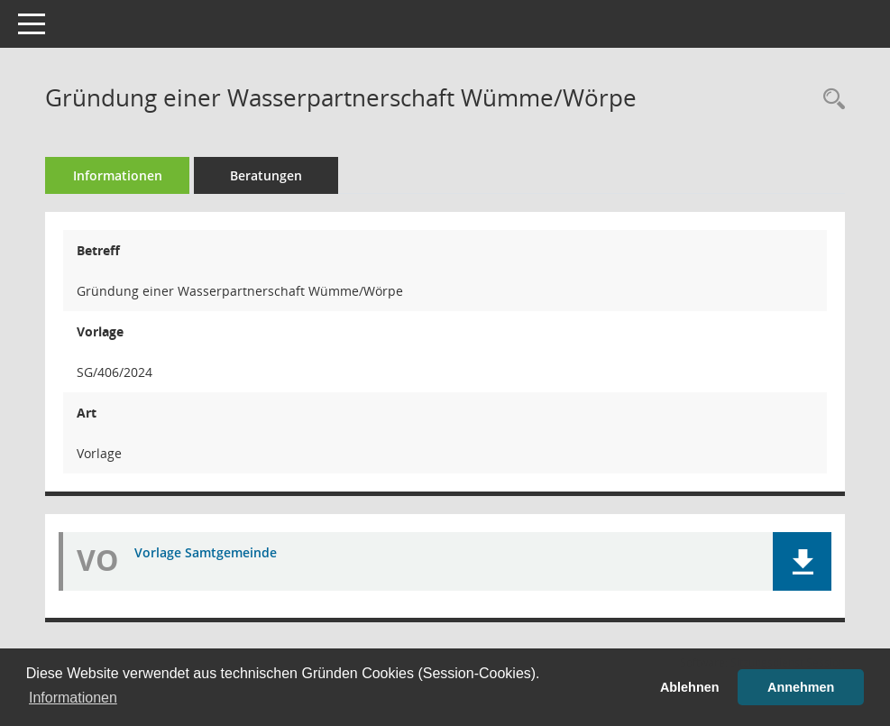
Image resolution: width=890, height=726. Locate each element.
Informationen (117, 175)
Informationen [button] (73, 697)
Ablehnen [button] (690, 687)
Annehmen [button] (800, 687)
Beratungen (266, 175)
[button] (802, 561)
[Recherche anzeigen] (829, 100)
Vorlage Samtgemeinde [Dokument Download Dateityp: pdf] (205, 552)
